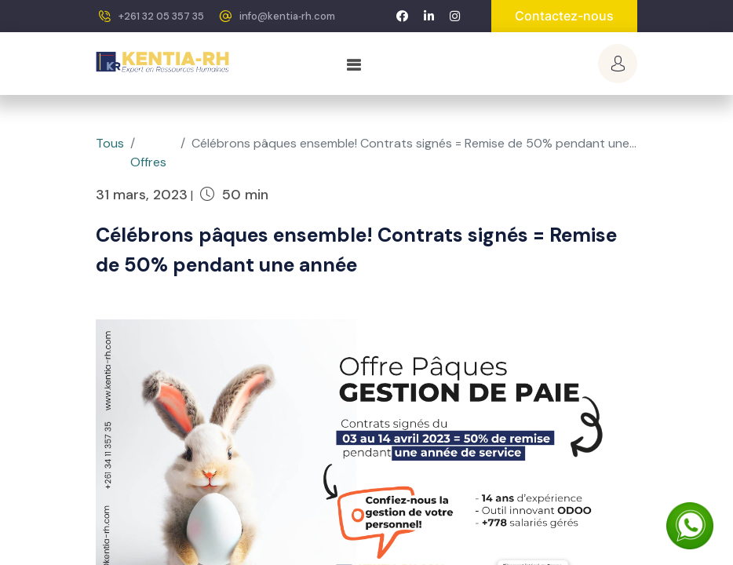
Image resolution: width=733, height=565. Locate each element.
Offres (148, 162)
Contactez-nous (564, 16)
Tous (110, 143)
